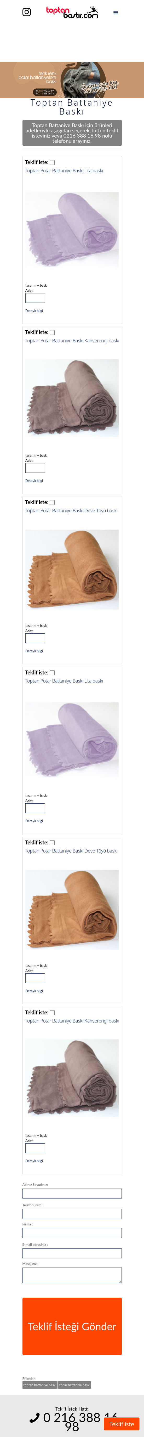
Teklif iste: (37, 162)
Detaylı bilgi (34, 311)
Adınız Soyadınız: (35, 1185)
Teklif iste (121, 1424)
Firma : (27, 1224)
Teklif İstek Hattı (72, 1409)
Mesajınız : (30, 1264)
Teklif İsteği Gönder (72, 1326)
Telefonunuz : (32, 1205)
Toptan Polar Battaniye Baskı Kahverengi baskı (72, 340)
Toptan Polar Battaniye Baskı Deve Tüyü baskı (71, 510)
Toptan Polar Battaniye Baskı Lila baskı (64, 170)
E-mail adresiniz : (35, 1244)
